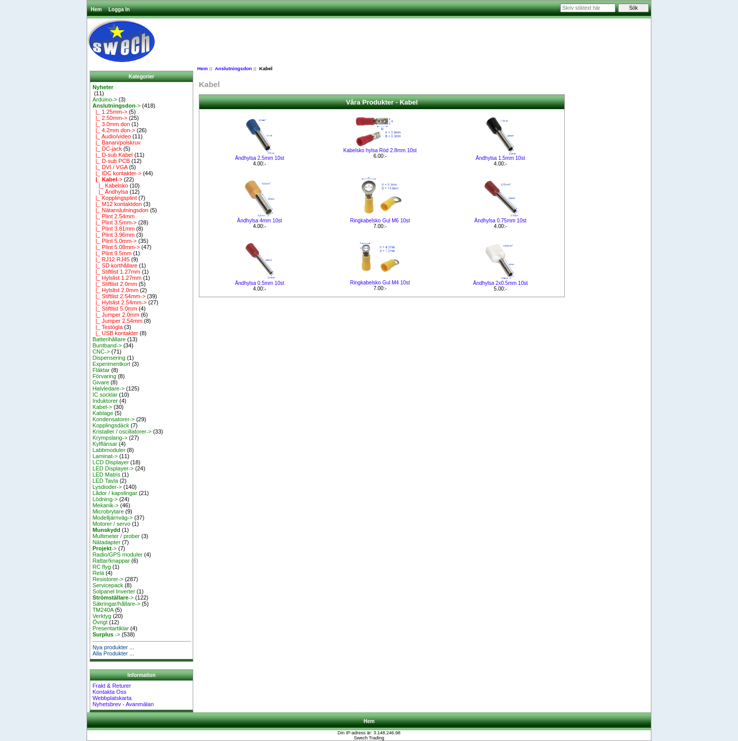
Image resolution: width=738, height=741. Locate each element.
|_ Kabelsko (110, 185)
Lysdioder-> (106, 487)
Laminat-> (104, 456)
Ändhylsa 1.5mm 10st (500, 158)
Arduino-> (104, 99)
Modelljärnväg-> (112, 517)
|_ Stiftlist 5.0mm (114, 308)
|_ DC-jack (106, 149)
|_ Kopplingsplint (114, 198)
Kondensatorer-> (113, 419)
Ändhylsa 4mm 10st (259, 220)
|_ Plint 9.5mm (111, 253)
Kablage (102, 413)
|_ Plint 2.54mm (113, 216)
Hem (96, 9)
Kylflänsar (104, 444)
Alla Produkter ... (113, 653)
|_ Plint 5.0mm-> (114, 241)
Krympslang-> (109, 438)
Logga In (119, 9)
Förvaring (104, 376)
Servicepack (107, 585)
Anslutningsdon (233, 68)
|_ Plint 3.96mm (113, 235)
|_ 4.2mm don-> (113, 130)
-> (116, 105)
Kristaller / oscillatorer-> (121, 431)
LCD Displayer (110, 462)
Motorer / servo (111, 524)
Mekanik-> (105, 505)
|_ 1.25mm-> (109, 112)
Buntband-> (106, 345)
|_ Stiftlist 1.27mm (116, 272)
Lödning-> (104, 499)
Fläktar (101, 370)
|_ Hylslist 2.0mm (115, 290)
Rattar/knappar (111, 561)
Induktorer (105, 401)
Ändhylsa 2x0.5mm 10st (500, 283)
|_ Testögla (107, 327)
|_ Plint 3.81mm (113, 228)
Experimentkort (111, 364)
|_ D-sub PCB (111, 161)
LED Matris (106, 474)
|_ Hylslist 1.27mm (116, 278)
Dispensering (108, 358)
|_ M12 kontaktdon (116, 204)
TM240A (102, 610)
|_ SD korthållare (114, 265)
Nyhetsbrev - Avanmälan (123, 704)
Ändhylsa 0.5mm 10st (259, 283)
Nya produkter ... (113, 647)
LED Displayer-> (112, 468)
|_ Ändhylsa (110, 192)
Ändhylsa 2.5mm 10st (259, 158)
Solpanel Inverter (113, 591)
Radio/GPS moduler (117, 554)
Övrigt (99, 622)
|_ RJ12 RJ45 (111, 259)
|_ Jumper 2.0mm (115, 315)
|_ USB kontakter (115, 333)
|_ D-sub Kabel (112, 155)
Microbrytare (108, 511)
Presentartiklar (110, 628)
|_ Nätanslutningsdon (120, 210)
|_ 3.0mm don (111, 124)
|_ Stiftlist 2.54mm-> (118, 296)
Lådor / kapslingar (114, 493)
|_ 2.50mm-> (109, 118)
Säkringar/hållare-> (116, 604)
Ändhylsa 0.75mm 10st (501, 220)
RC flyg (101, 567)
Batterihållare (109, 339)
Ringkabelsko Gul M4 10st (380, 282)
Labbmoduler (108, 450)
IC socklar (104, 395)
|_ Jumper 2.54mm (117, 321)
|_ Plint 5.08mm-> (115, 247)
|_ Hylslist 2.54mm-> (119, 302)
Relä (98, 573)
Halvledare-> (108, 388)
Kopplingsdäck (110, 425)
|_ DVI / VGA (109, 167)
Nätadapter (106, 542)
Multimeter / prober (115, 536)
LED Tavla (105, 481)
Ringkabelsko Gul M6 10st (380, 220)
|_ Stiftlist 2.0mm (114, 284)
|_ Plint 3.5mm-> (114, 222)
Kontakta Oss (109, 692)
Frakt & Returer (111, 686)
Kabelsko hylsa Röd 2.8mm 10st (380, 150)
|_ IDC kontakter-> (116, 173)
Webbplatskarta (111, 698)
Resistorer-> (107, 579)
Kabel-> (102, 407)
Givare (100, 382)
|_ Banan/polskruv (116, 142)
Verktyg (101, 616)
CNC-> (101, 351)
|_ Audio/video (111, 136)
